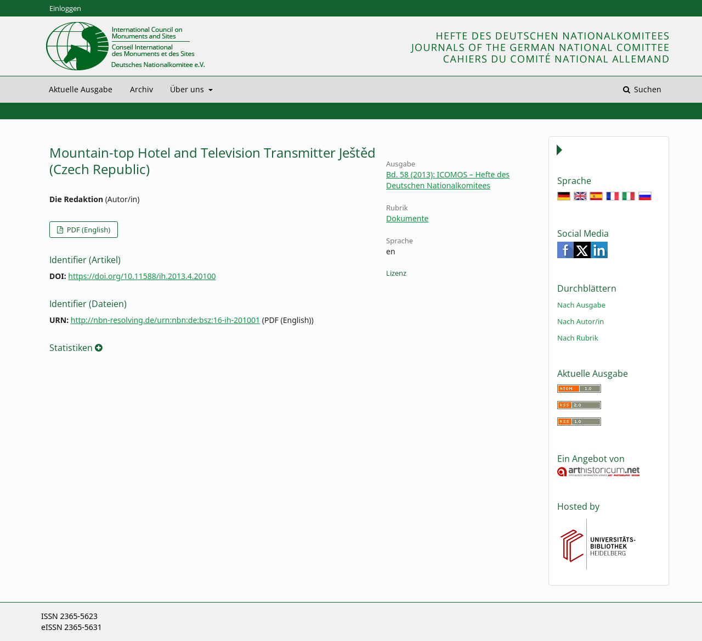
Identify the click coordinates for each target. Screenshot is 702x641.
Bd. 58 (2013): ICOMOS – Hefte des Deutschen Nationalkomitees (447, 180)
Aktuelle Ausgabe (80, 89)
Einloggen (65, 8)
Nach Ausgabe (581, 305)
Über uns (188, 89)
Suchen (646, 89)
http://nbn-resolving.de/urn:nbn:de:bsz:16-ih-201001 (165, 320)
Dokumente (407, 218)
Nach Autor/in (580, 321)
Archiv (141, 89)
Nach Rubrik (577, 338)
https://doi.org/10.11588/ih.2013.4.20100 (142, 276)
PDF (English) (87, 230)
